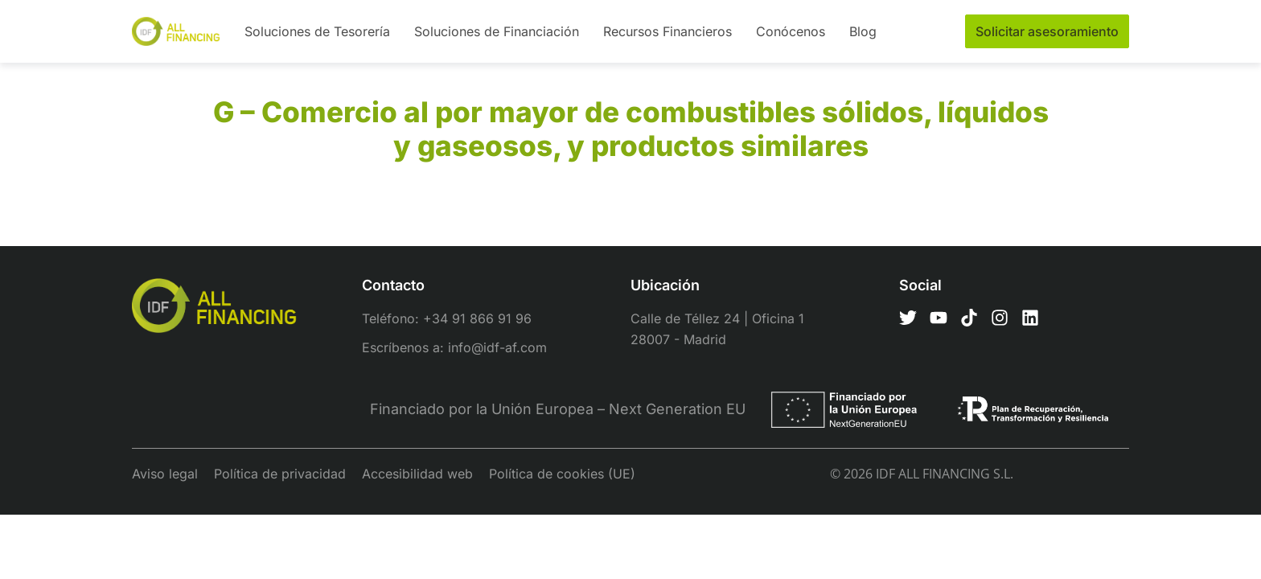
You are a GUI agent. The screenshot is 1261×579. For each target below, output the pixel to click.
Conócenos (790, 31)
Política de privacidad (280, 474)
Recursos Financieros (667, 31)
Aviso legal (165, 474)
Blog (863, 31)
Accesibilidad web (417, 474)
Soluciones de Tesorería (317, 31)
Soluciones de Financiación (496, 31)
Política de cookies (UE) (562, 474)
